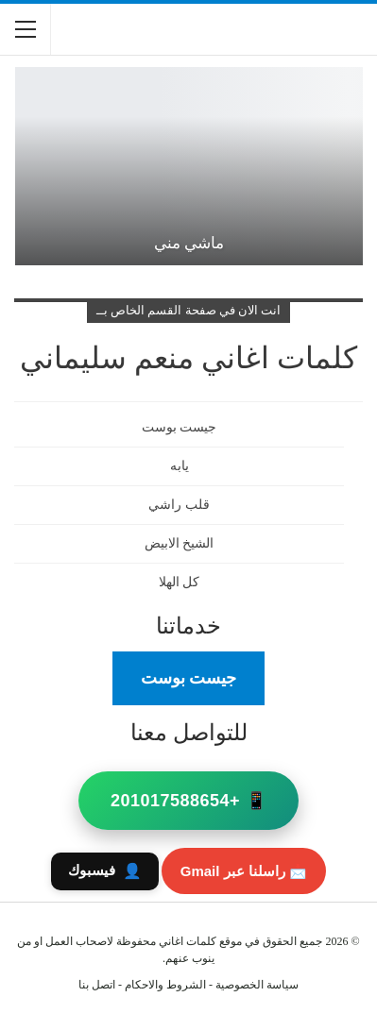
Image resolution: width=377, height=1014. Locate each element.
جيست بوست (189, 677)
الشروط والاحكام (165, 984)
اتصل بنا (96, 984)
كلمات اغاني (187, 941)
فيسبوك (105, 871)
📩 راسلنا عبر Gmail (243, 871)
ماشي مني (189, 242)
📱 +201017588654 (188, 800)
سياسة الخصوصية (257, 984)
